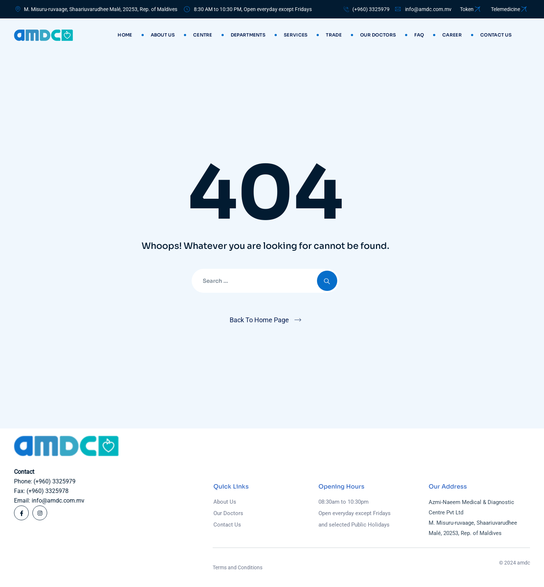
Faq (419, 35)
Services (295, 35)
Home (125, 35)
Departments (248, 35)
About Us (163, 35)
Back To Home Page (259, 320)
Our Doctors (378, 35)
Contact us (496, 35)
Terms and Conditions (237, 567)
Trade (334, 35)
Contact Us (227, 524)
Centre (202, 35)
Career (452, 35)
